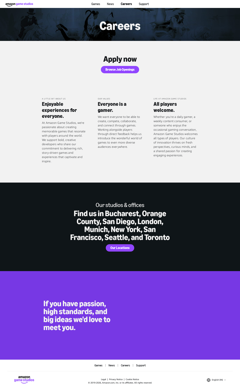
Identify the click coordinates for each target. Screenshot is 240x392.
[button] (216, 380)
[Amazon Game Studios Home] (19, 4)
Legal (103, 379)
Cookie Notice (132, 379)
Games (95, 4)
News (110, 4)
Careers (126, 4)
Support (144, 4)
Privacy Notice (116, 379)
